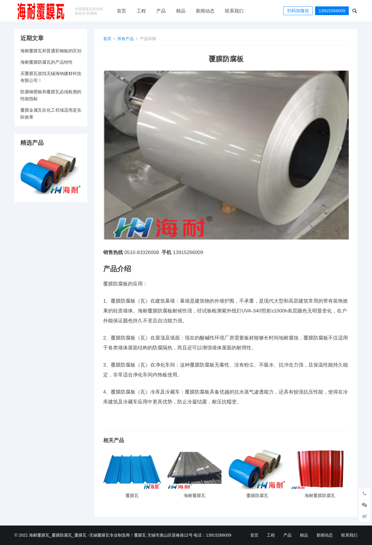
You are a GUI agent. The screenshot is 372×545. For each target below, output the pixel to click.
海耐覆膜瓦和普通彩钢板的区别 (50, 50)
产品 (161, 10)
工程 (141, 10)
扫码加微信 (298, 10)
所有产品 (125, 38)
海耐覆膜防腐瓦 (320, 495)
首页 (121, 10)
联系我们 (234, 10)
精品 (180, 10)
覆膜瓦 (132, 495)
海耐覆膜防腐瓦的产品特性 (46, 62)
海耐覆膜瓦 (194, 495)
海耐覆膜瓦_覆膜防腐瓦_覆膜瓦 (58, 535)
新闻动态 (205, 10)
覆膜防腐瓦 (257, 495)
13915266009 (332, 10)
